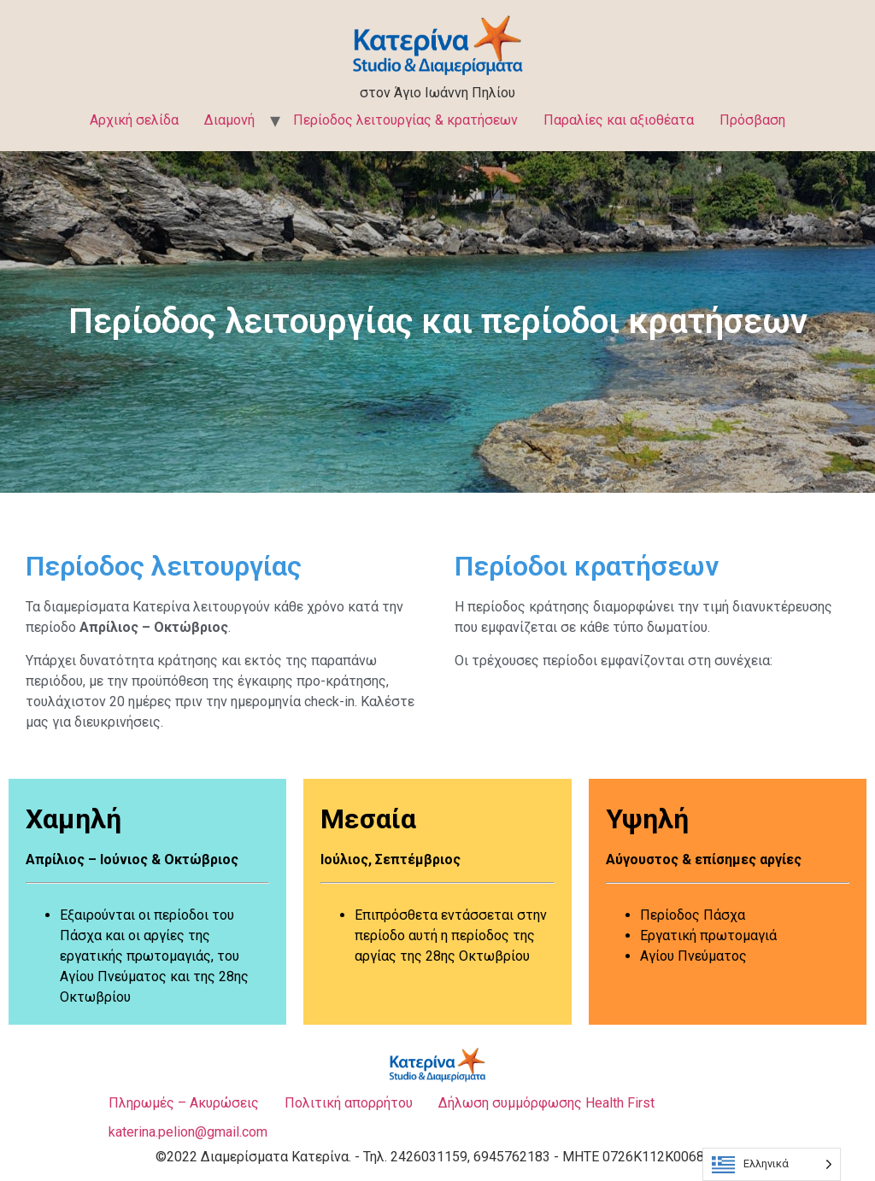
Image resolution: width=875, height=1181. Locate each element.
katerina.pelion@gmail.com (188, 1132)
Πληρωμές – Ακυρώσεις (184, 1103)
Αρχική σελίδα (134, 120)
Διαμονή (229, 120)
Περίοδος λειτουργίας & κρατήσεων (405, 120)
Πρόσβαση (752, 120)
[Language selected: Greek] (771, 1164)
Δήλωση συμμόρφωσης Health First (546, 1103)
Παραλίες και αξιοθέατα (618, 120)
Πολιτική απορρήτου (349, 1103)
